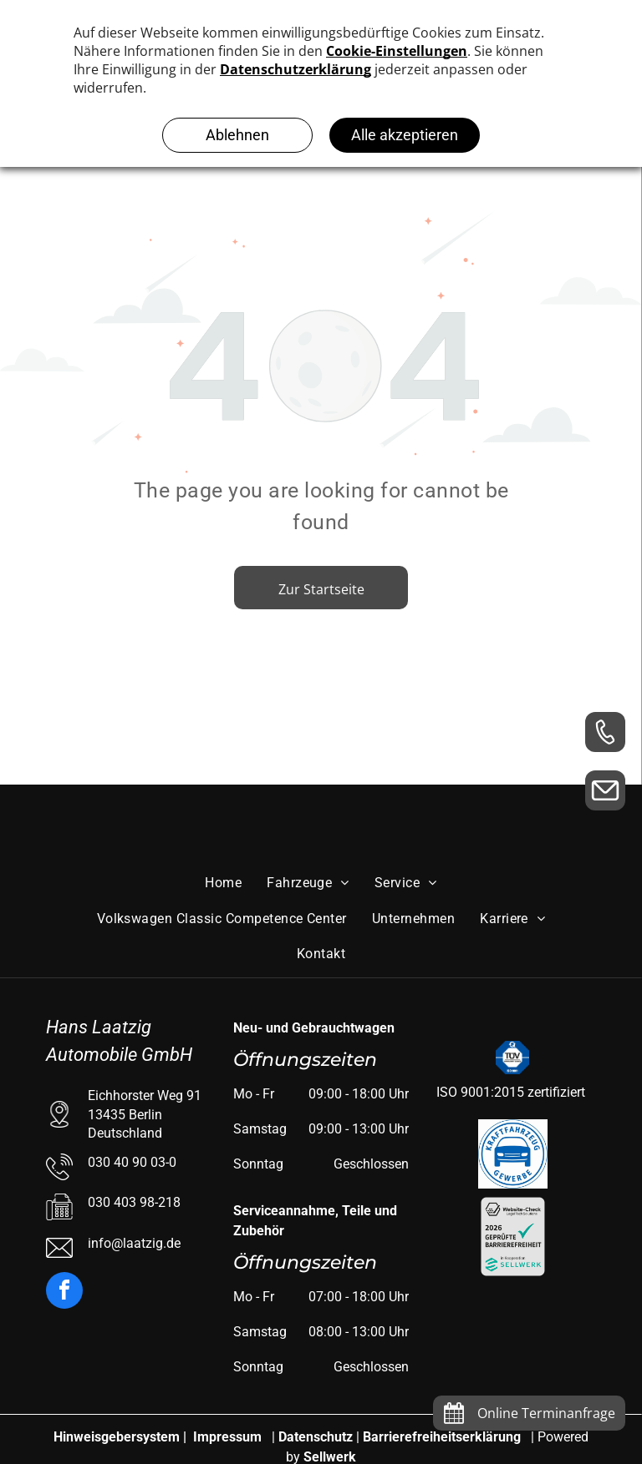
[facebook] (64, 1292)
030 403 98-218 (134, 1202)
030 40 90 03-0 (132, 1162)
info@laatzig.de (134, 1243)
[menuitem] (223, 883)
